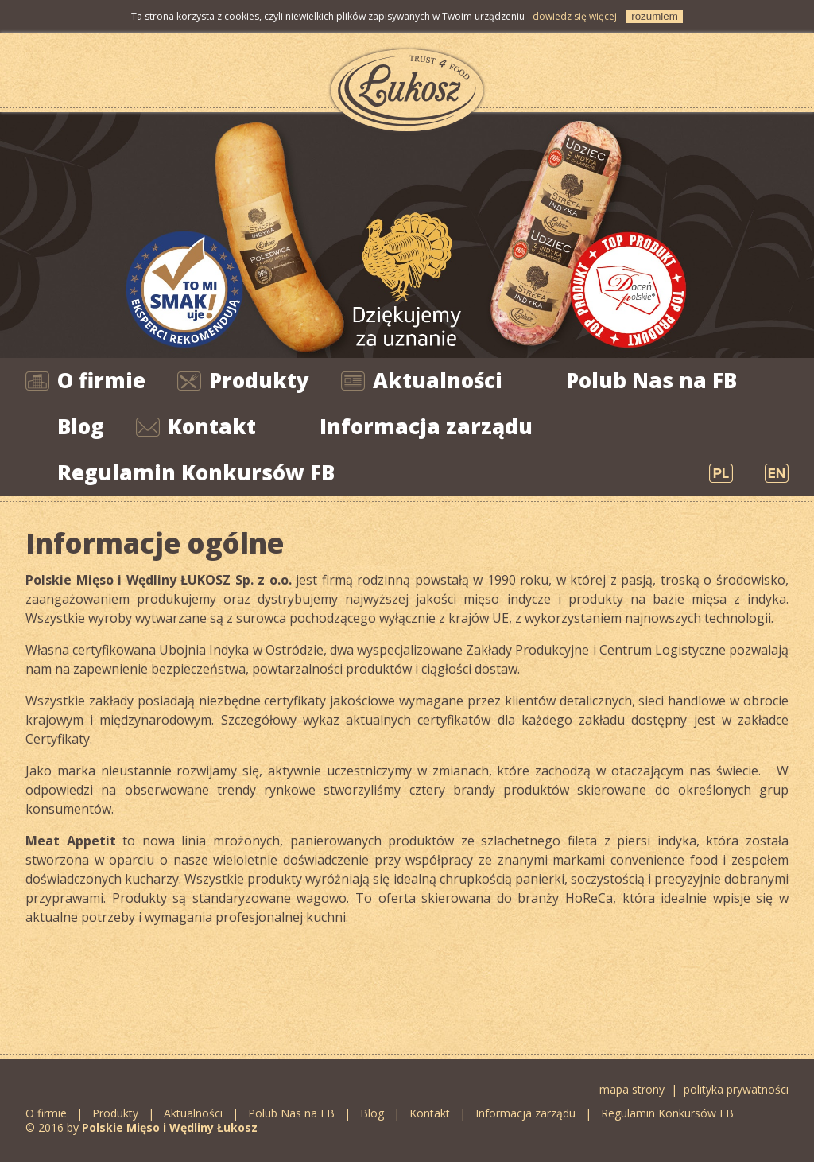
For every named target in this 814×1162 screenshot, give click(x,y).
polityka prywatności (736, 1089)
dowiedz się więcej (575, 16)
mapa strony (632, 1089)
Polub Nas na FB (651, 380)
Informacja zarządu (426, 426)
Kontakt (212, 426)
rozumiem (654, 16)
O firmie (101, 380)
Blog (80, 426)
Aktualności (437, 380)
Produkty (259, 380)
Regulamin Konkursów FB (196, 472)
